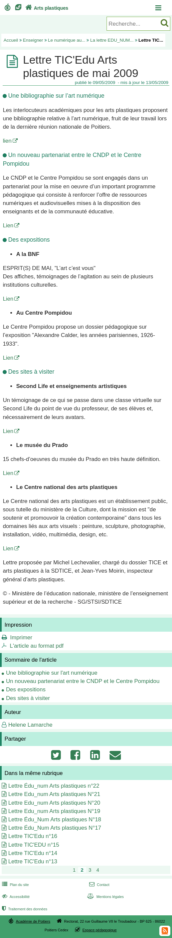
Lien (8, 225)
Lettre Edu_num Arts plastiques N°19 (54, 811)
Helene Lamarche (30, 725)
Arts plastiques (46, 8)
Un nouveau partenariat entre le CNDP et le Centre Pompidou (83, 681)
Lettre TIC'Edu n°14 (32, 853)
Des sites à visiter (28, 698)
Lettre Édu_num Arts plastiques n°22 (54, 786)
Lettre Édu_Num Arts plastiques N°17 (54, 828)
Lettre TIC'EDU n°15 (33, 845)
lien (7, 141)
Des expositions (25, 689)
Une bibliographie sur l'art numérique (52, 673)
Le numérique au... (66, 40)
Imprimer (21, 637)
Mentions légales (105, 897)
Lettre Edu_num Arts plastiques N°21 (54, 794)
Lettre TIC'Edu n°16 (32, 836)
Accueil (11, 40)
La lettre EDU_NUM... (112, 40)
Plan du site (15, 885)
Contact (99, 885)
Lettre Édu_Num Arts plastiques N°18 (54, 819)
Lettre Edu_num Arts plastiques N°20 (54, 803)
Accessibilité (15, 897)
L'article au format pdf (36, 646)
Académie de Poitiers (33, 921)
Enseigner (33, 40)
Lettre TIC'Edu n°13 (32, 861)
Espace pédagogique (99, 930)
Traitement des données (24, 909)
